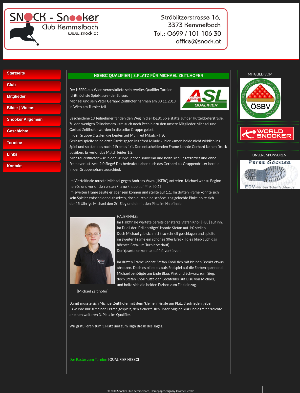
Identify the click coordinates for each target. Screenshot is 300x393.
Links (12, 154)
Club (11, 85)
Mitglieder (16, 96)
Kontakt (14, 166)
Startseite (16, 73)
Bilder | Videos (20, 108)
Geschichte (17, 131)
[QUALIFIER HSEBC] (123, 359)
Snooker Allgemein (25, 119)
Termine (14, 143)
